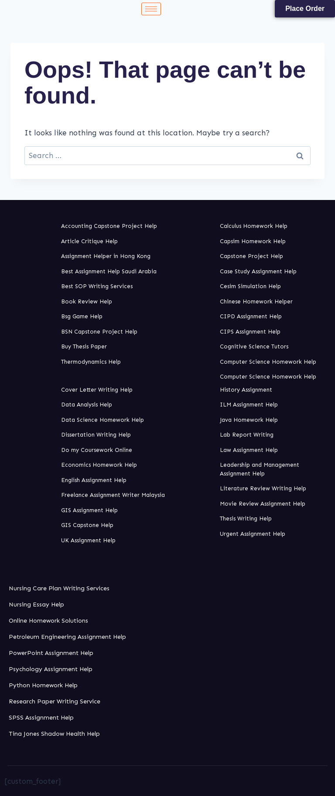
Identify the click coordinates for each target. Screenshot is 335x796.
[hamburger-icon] (151, 9)
